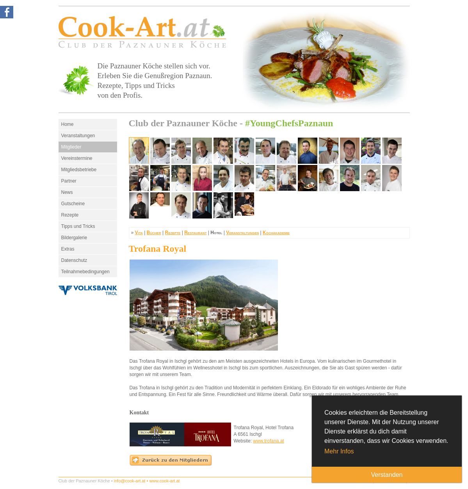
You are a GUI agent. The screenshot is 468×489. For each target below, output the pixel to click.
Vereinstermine (77, 158)
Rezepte (70, 215)
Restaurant (195, 232)
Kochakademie (276, 232)
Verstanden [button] (387, 474)
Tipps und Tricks (78, 226)
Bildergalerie (74, 237)
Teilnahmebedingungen (85, 271)
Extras (68, 249)
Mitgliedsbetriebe (79, 169)
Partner (69, 181)
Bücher (154, 232)
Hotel (216, 232)
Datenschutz (74, 260)
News (67, 192)
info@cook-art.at (130, 480)
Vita (139, 232)
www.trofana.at (268, 441)
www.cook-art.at (164, 480)
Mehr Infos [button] (339, 451)
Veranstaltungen (78, 135)
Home (67, 124)
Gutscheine (73, 203)
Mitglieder (71, 147)
